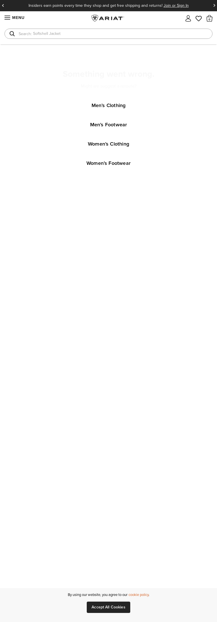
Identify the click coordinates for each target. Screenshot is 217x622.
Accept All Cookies (108, 607)
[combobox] (108, 34)
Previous (3, 5)
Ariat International (108, 18)
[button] (209, 18)
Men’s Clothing (109, 105)
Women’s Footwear (108, 163)
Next (214, 5)
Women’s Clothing (108, 144)
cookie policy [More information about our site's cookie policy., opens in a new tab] (139, 594)
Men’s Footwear (108, 124)
